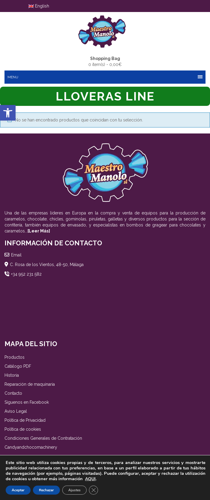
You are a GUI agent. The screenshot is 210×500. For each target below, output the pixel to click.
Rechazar (46, 490)
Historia (11, 375)
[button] (8, 113)
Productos (14, 357)
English (38, 6)
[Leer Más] (39, 231)
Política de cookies (22, 429)
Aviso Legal (15, 411)
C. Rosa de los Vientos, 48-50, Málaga (47, 264)
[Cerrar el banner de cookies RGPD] (93, 490)
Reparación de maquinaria (29, 384)
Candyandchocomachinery (30, 447)
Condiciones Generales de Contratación (43, 438)
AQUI (90, 479)
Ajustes (74, 490)
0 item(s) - (105, 61)
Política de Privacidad (25, 420)
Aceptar (18, 490)
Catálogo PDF (17, 366)
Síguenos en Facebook (26, 402)
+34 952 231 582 (26, 274)
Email (16, 255)
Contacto (13, 393)
